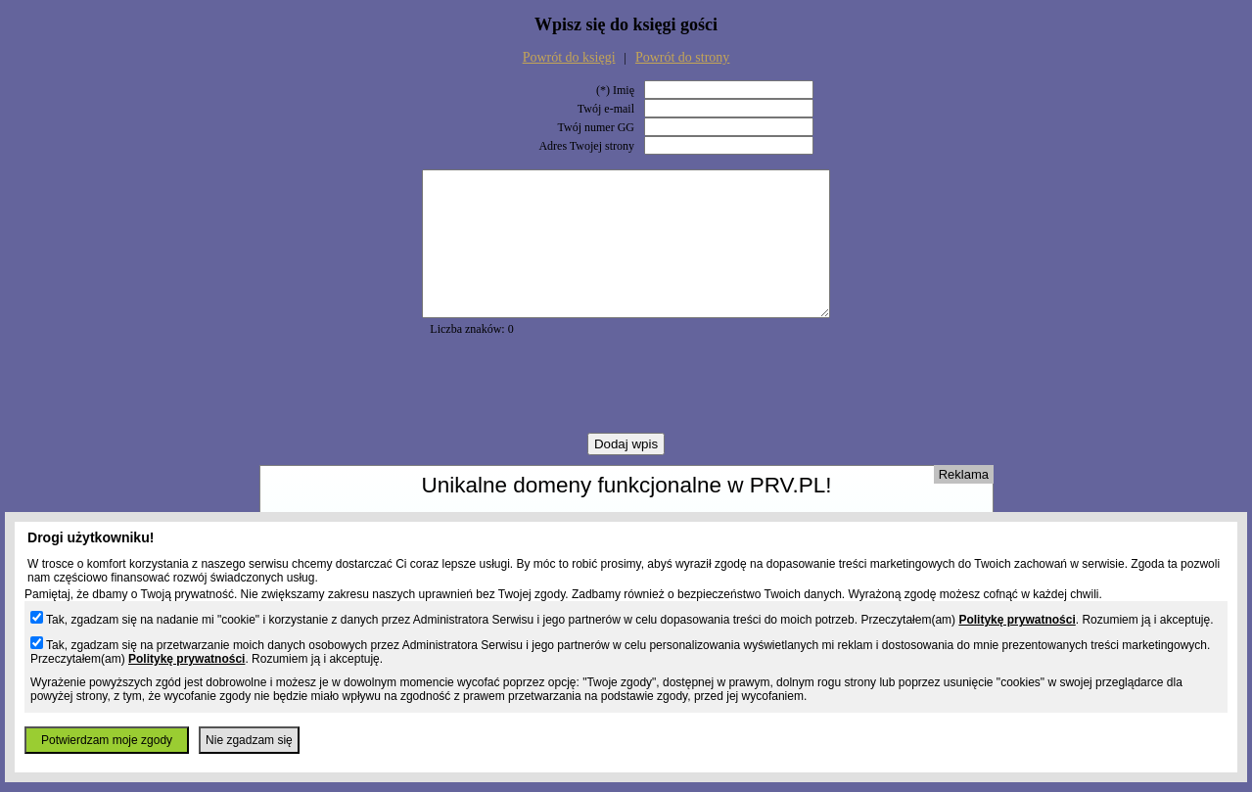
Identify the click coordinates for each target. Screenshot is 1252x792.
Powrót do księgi (569, 57)
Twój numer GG (596, 127)
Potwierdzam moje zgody (106, 740)
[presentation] (626, 414)
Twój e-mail (606, 109)
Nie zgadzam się (249, 740)
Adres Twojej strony (586, 146)
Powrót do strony (682, 57)
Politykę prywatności (1016, 620)
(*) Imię (615, 90)
